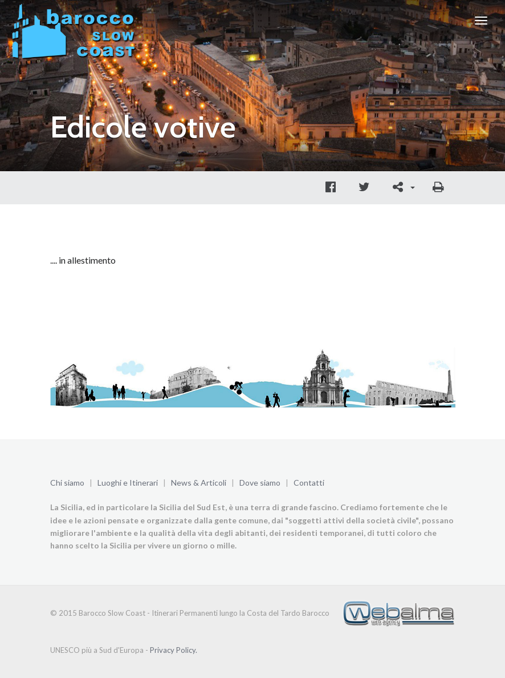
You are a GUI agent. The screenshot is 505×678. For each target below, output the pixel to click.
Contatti (309, 482)
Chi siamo (67, 482)
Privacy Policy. (173, 650)
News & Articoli (198, 482)
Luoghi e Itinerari (127, 482)
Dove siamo (259, 482)
